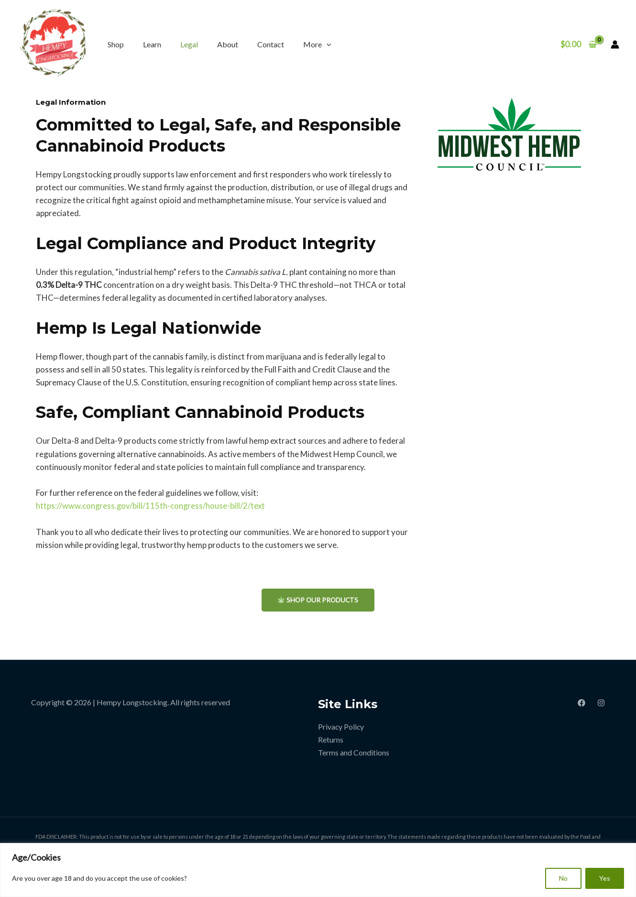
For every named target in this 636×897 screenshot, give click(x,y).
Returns (330, 739)
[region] (318, 870)
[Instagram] (601, 703)
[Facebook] (581, 703)
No (563, 878)
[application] (326, 44)
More (317, 44)
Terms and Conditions (353, 752)
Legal (189, 44)
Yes (604, 878)
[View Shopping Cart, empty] (578, 44)
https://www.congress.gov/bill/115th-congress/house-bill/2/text (151, 506)
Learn (152, 44)
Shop (116, 44)
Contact (270, 44)
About (227, 44)
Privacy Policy (341, 727)
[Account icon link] (615, 44)
